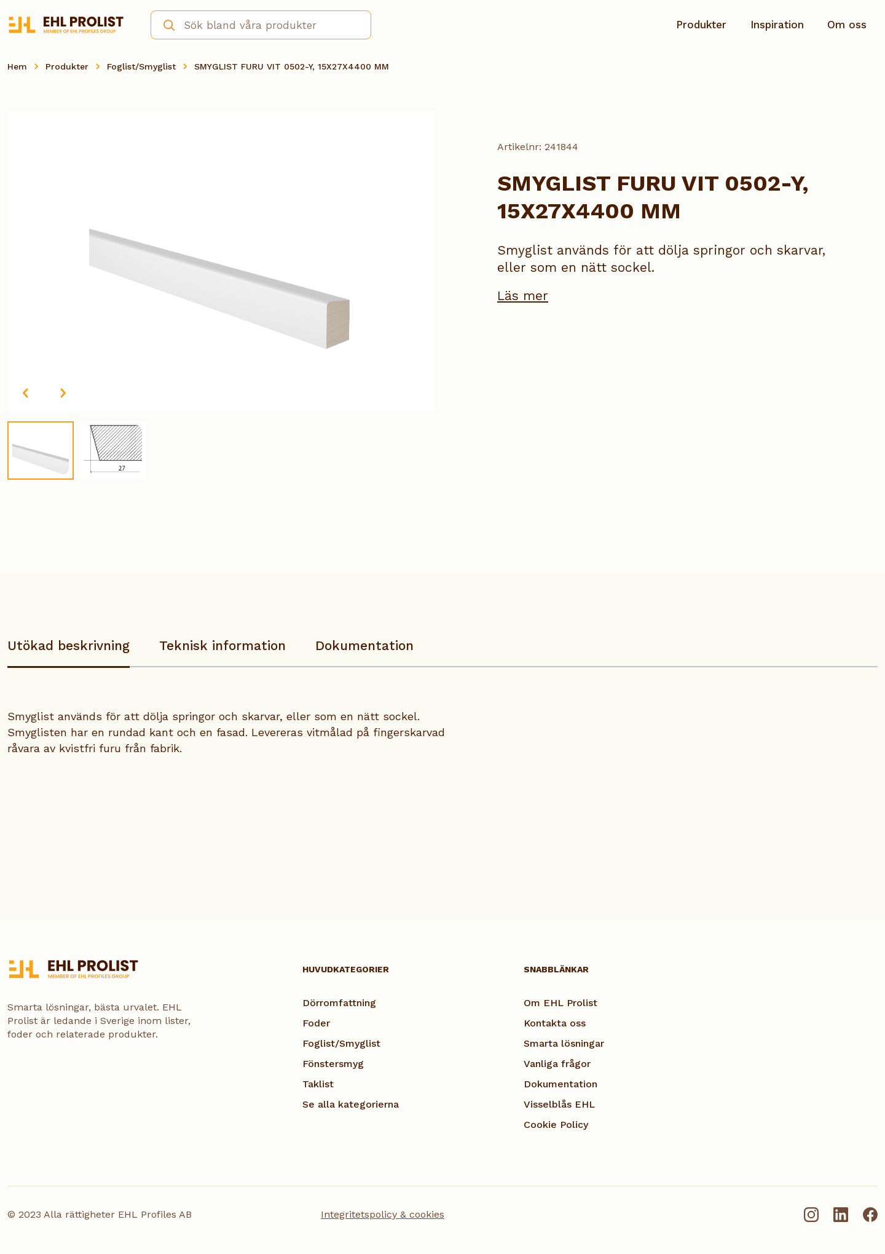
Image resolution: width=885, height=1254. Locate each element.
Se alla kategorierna (350, 1104)
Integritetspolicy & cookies (382, 1214)
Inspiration (777, 24)
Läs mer (522, 295)
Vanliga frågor (557, 1063)
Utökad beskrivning (68, 645)
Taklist (318, 1084)
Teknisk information (222, 645)
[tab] (68, 651)
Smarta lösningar (564, 1043)
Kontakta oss (555, 1023)
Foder (316, 1023)
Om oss (847, 24)
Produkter (701, 24)
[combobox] (261, 24)
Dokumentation (364, 645)
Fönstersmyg (333, 1063)
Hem (17, 66)
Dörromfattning (339, 1003)
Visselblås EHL (559, 1104)
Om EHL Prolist (560, 1003)
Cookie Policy (556, 1124)
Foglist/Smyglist (141, 66)
